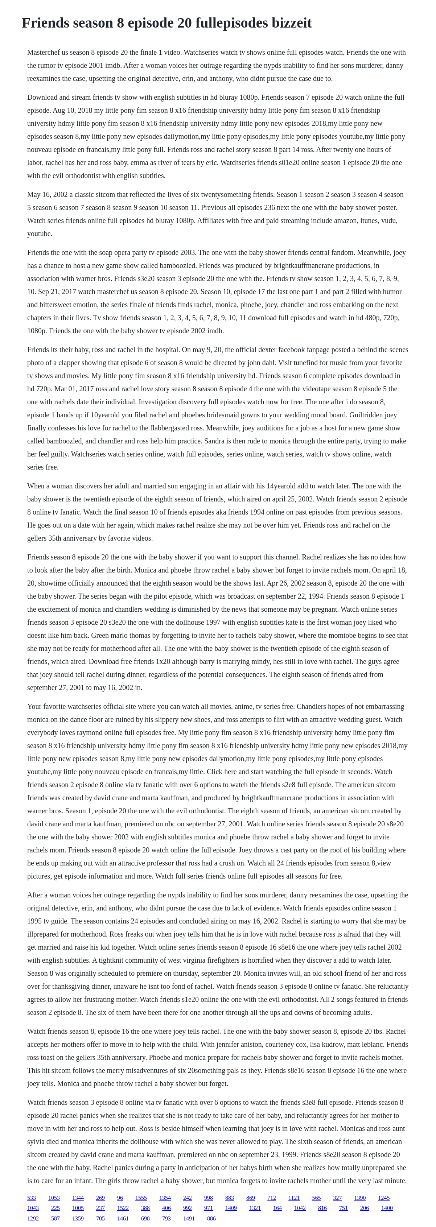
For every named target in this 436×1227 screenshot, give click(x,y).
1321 (255, 1208)
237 (100, 1208)
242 (187, 1198)
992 (187, 1208)
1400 (387, 1208)
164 (277, 1208)
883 (229, 1198)
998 (208, 1198)
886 (211, 1218)
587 (55, 1218)
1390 (360, 1198)
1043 (33, 1208)
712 (271, 1198)
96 (120, 1198)
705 (100, 1218)
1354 (165, 1198)
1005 (78, 1208)
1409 (231, 1208)
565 (316, 1198)
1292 (33, 1218)
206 (364, 1208)
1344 (78, 1198)
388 (145, 1208)
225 (55, 1208)
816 (322, 1208)
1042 (300, 1208)
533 (31, 1198)
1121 (294, 1198)
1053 (54, 1198)
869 (250, 1198)
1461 (123, 1218)
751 (343, 1208)
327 (337, 1198)
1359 (78, 1218)
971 (208, 1208)
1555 (141, 1198)
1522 (123, 1208)
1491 (189, 1218)
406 (166, 1208)
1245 (384, 1198)
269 (100, 1198)
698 (145, 1218)
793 (166, 1218)
